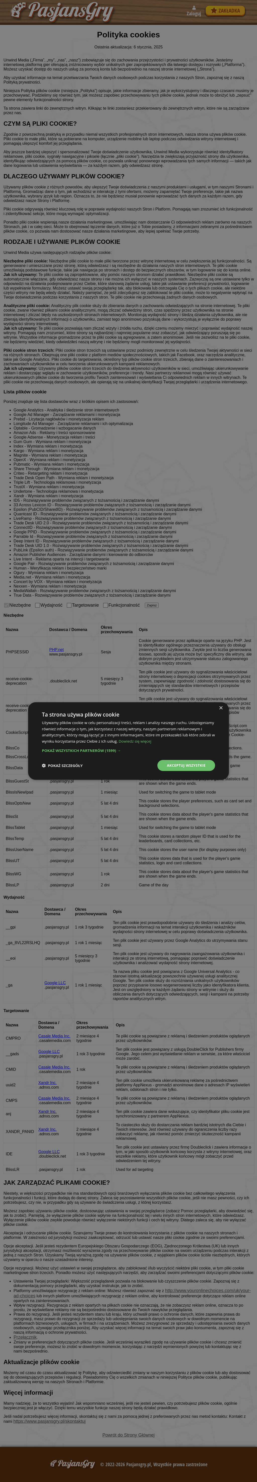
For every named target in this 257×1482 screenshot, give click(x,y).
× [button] (221, 708)
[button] (128, 750)
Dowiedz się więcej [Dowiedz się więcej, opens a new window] (135, 741)
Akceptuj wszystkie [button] (186, 765)
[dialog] (128, 741)
